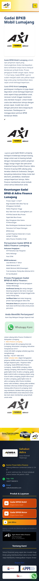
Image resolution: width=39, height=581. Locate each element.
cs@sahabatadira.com (13, 488)
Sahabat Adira (14, 358)
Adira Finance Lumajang (14, 342)
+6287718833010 (12, 481)
